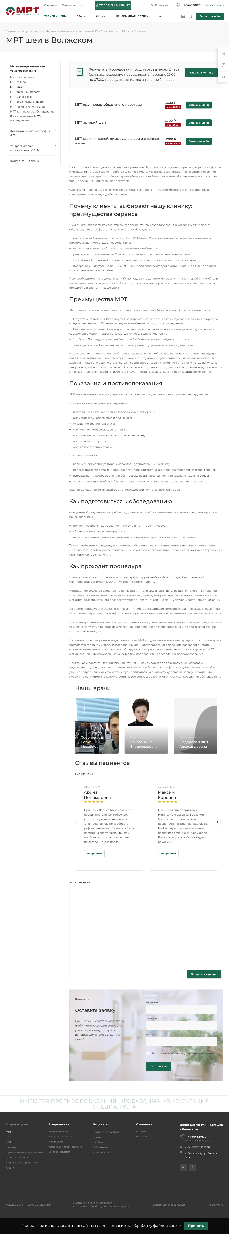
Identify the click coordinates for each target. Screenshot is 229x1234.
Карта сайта (215, 1204)
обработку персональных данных (193, 1053)
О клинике (144, 1124)
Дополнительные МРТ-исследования (25, 118)
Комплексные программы (22, 1162)
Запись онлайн (209, 16)
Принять (196, 1226)
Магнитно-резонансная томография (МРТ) (33, 68)
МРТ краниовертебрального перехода (108, 105)
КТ (7, 1137)
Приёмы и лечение (18, 1157)
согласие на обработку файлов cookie (144, 1225)
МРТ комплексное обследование (32, 111)
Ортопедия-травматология (66, 1146)
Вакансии (142, 1136)
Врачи (97, 1137)
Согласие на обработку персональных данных (102, 1206)
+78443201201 (192, 5)
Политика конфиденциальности (93, 1202)
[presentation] (75, 825)
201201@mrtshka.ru (197, 1146)
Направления (59, 1124)
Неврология (56, 1141)
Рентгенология (58, 1131)
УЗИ (8, 1142)
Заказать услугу (201, 72)
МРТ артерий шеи (90, 123)
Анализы (11, 1147)
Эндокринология (59, 1151)
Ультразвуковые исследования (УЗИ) (33, 148)
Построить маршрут (204, 974)
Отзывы (141, 1131)
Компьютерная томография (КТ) (33, 133)
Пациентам (101, 1124)
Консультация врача (24, 161)
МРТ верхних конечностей (28, 101)
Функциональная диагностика (25, 1152)
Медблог (98, 1142)
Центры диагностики (106, 1131)
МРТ (8, 1131)
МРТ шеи (16, 87)
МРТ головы (18, 82)
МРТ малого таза (21, 96)
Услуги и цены (17, 1124)
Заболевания (101, 1147)
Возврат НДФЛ (102, 1152)
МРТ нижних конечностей (27, 106)
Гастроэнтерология (61, 1136)
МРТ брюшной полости (25, 92)
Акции (10, 1167)
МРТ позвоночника (22, 77)
